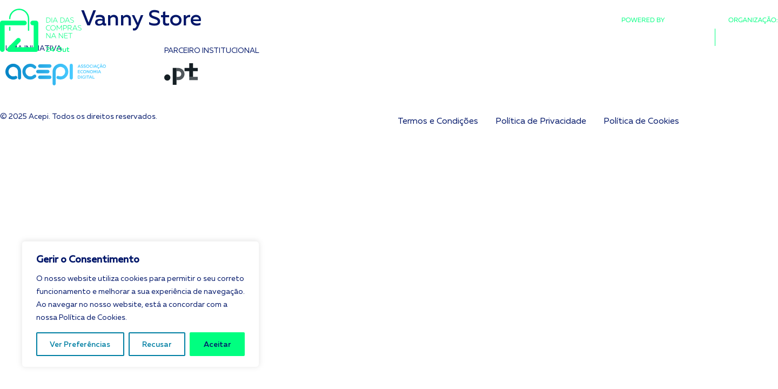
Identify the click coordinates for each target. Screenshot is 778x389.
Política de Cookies (641, 120)
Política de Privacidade (540, 120)
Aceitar (217, 343)
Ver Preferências (80, 343)
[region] (140, 304)
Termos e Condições (438, 120)
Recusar (157, 343)
